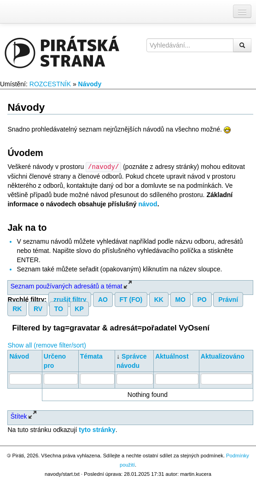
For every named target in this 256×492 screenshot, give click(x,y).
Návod (19, 356)
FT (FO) (130, 299)
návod (147, 203)
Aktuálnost (171, 356)
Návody (90, 84)
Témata (91, 356)
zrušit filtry (70, 299)
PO (202, 299)
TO (58, 308)
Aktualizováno (222, 356)
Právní (228, 299)
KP (79, 308)
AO (103, 299)
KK (158, 299)
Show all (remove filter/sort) (46, 344)
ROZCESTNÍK (50, 84)
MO (180, 299)
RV (38, 308)
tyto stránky (97, 429)
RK (17, 308)
